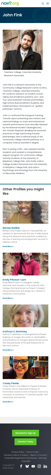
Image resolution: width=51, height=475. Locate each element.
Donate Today (25, 441)
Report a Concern (38, 455)
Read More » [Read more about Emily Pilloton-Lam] (8, 298)
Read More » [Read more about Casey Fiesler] (8, 402)
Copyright (25, 461)
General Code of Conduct (16, 455)
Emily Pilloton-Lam (14, 279)
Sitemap (42, 458)
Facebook (21, 466)
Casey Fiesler (11, 383)
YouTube (33, 466)
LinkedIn (45, 466)
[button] (43, 4)
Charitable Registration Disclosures (20, 458)
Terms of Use (32, 452)
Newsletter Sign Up (25, 433)
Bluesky (27, 466)
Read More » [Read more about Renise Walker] (8, 246)
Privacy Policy (18, 452)
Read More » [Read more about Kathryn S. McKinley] (8, 350)
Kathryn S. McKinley (15, 331)
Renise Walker (11, 228)
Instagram (39, 466)
